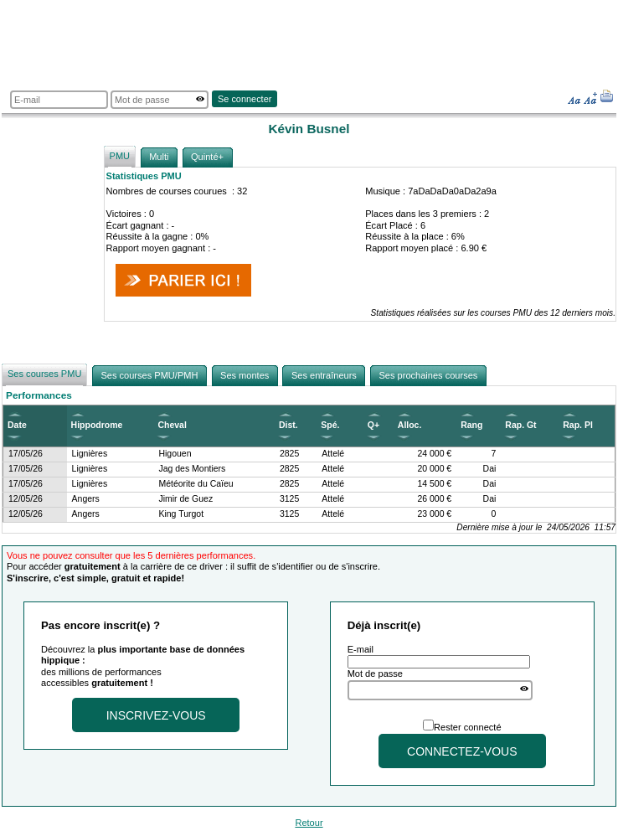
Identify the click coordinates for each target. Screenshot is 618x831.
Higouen (174, 453)
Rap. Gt (520, 425)
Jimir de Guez (185, 498)
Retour (308, 823)
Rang (471, 425)
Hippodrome (97, 425)
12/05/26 (25, 498)
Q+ (373, 425)
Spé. (330, 425)
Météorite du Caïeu (195, 483)
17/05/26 (25, 453)
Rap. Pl (578, 425)
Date (17, 425)
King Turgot (180, 514)
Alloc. (410, 425)
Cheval (171, 425)
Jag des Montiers (191, 468)
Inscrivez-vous (156, 715)
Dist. (288, 425)
